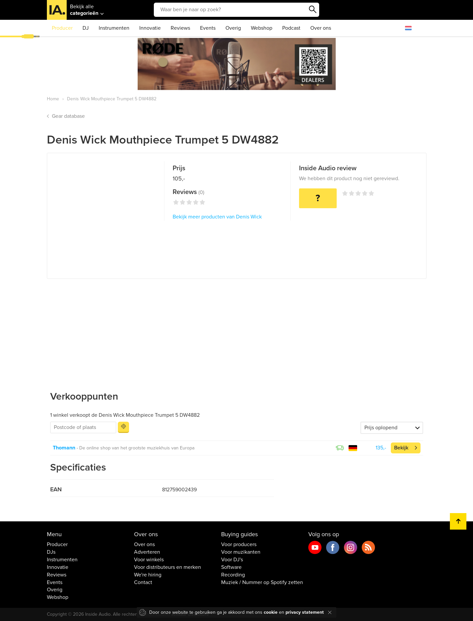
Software (231, 567)
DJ (86, 28)
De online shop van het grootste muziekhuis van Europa (136, 448)
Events (208, 28)
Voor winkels (149, 559)
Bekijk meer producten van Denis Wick (217, 216)
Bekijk (401, 447)
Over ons (320, 28)
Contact (143, 582)
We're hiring (147, 575)
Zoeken (312, 9)
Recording (233, 575)
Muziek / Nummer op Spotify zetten (262, 582)
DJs (51, 552)
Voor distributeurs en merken (167, 567)
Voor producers (238, 544)
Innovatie (150, 28)
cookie (271, 612)
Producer (62, 28)
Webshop (261, 28)
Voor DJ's (232, 559)
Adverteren (147, 552)
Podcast (291, 28)
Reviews (180, 28)
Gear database (68, 116)
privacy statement (305, 612)
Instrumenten (114, 28)
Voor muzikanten (240, 552)
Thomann (64, 447)
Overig (233, 28)
